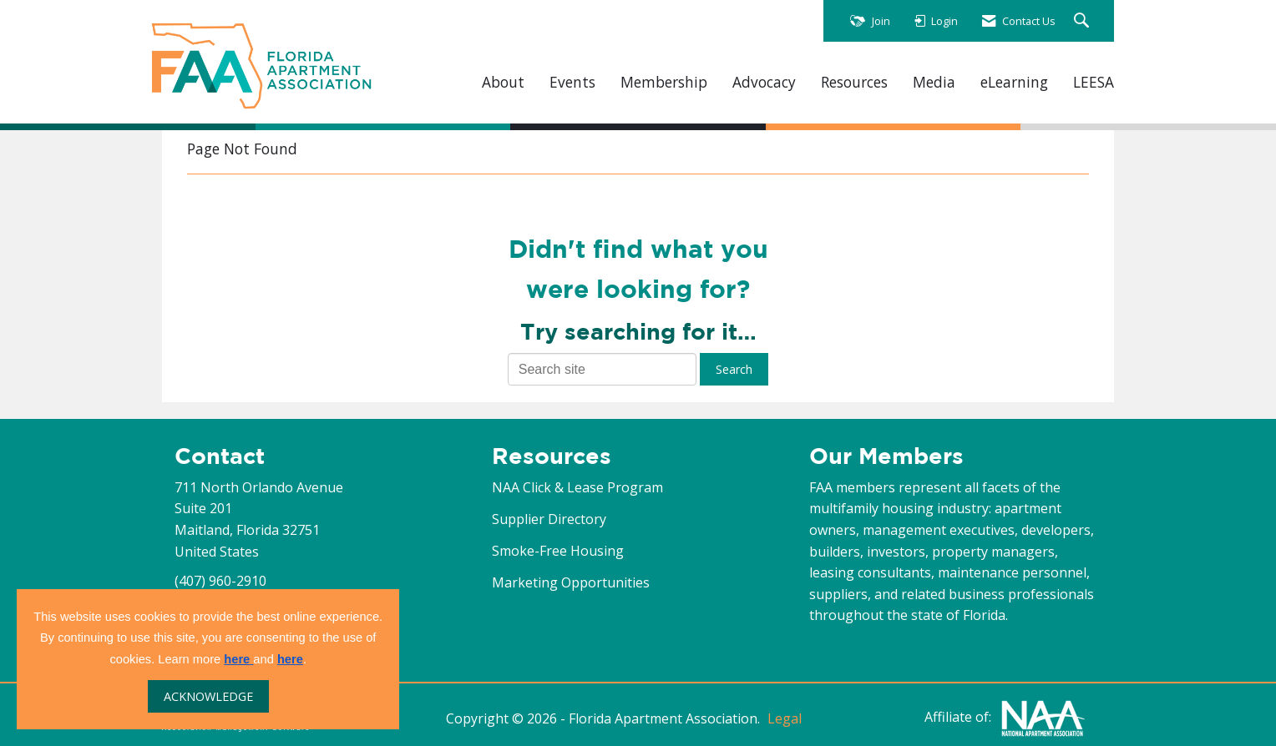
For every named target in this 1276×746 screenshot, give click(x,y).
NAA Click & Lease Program (577, 487)
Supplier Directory (549, 519)
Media (934, 82)
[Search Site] (1083, 21)
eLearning (1014, 82)
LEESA (1093, 82)
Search (734, 369)
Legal (784, 718)
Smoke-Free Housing (558, 551)
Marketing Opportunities (571, 582)
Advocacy (764, 82)
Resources (854, 82)
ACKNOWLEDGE (208, 696)
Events (572, 82)
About (503, 82)
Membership (663, 82)
